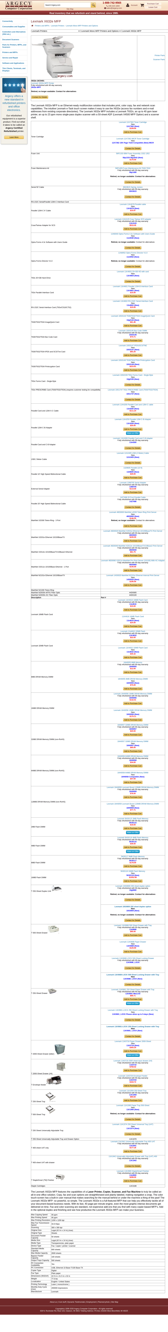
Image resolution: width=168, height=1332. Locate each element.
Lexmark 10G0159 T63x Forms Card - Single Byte (133, 375)
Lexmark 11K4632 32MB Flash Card (133, 648)
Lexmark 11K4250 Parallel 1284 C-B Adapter (133, 419)
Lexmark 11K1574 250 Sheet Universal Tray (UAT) (132, 1124)
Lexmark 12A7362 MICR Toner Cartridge (132, 139)
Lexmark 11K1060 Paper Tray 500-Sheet (132, 1105)
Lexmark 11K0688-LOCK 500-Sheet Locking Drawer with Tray (133, 975)
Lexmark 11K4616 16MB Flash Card (133, 600)
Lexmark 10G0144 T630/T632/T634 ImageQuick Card (132, 316)
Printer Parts (160, 55)
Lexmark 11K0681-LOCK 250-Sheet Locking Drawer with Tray (133, 1010)
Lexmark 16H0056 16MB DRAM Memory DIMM (133, 694)
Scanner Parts (159, 60)
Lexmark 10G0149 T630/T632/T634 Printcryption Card (133, 360)
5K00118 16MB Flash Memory (133, 871)
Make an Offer (133, 433)
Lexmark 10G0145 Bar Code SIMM (133, 331)
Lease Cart (153, 7)
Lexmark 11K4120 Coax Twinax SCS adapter (133, 219)
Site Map (70, 9)
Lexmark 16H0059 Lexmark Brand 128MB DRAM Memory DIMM (133, 787)
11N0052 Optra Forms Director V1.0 (132, 253)
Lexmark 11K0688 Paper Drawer (133, 942)
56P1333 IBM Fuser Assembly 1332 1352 (133, 154)
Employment (91, 1302)
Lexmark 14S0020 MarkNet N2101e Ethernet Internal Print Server (132, 575)
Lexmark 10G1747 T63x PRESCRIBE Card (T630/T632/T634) (133, 390)
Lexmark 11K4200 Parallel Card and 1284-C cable (133, 405)
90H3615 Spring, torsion (133, 187)
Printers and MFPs (10, 52)
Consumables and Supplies (13, 27)
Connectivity (7, 21)
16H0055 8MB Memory (133, 662)
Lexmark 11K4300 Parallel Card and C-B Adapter (133, 438)
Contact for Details (39, 97)
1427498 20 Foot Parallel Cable (133, 497)
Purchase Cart (153, 4)
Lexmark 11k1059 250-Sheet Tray (133, 1091)
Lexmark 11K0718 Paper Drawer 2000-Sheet (133, 1041)
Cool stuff (62, 1302)
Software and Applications (13, 63)
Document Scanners (10, 40)
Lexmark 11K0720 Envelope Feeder (132, 1076)
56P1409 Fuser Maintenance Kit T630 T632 (132, 168)
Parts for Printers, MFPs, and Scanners (14, 46)
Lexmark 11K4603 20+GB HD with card (133, 272)
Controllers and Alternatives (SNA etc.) (14, 33)
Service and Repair (10, 58)
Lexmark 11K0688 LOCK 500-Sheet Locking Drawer (133, 958)
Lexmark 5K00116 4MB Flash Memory (132, 838)
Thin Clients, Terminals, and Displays (13, 69)
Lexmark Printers (57, 26)
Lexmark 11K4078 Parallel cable (133, 204)
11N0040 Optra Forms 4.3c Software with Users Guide (133, 234)
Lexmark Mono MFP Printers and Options (82, 26)
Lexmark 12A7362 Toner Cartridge (133, 122)
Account (134, 5)
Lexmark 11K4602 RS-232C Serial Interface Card (133, 301)
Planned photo (104, 1302)
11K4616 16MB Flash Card (133, 616)
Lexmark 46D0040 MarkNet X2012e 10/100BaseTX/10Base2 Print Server (132, 546)
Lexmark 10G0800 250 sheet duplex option (132, 886)
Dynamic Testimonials (76, 1302)
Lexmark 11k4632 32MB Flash (133, 631)
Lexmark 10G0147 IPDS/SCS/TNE (133, 346)
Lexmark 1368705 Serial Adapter (133, 483)
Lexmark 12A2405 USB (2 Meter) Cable (133, 453)
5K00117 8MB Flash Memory (133, 857)
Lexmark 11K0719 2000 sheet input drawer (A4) (133, 1061)
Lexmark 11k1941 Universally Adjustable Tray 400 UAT (133, 1142)
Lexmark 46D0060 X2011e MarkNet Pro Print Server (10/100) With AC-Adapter (133, 561)
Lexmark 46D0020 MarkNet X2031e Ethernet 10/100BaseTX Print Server (132, 531)
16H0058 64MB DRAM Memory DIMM (132, 756)
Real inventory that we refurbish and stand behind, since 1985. (84, 13)
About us (53, 1302)
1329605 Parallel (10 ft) (132, 468)
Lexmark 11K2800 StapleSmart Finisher (133, 1171)
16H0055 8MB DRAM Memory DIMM (133, 679)
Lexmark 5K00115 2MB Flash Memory (132, 819)
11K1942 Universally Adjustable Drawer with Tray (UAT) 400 (133, 1156)
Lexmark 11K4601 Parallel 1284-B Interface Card (133, 286)
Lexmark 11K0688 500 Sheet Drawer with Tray (133, 925)
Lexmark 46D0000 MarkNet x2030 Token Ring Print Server (133, 512)
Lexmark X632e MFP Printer (42, 83)
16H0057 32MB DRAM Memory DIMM (132, 725)
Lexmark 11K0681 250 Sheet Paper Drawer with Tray (132, 990)
